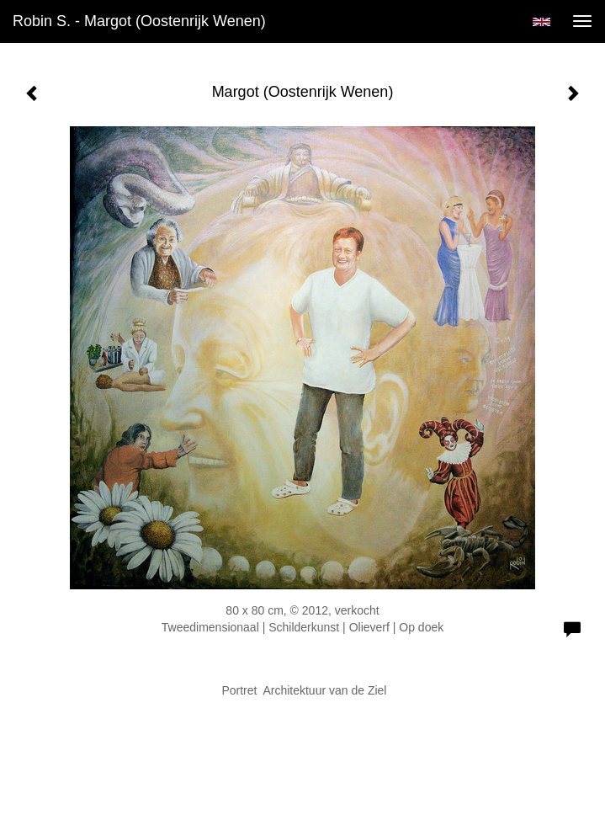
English (541, 22)
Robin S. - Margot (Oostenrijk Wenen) (139, 21)
